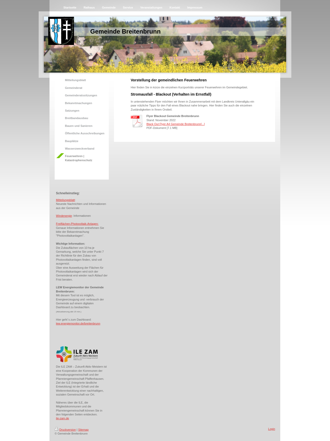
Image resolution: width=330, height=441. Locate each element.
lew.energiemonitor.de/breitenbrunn (78, 323)
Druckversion (65, 429)
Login (271, 428)
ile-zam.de (62, 418)
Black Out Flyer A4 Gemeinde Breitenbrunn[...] (175, 124)
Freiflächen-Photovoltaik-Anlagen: (77, 223)
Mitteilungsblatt (65, 200)
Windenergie (64, 215)
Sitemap (83, 429)
